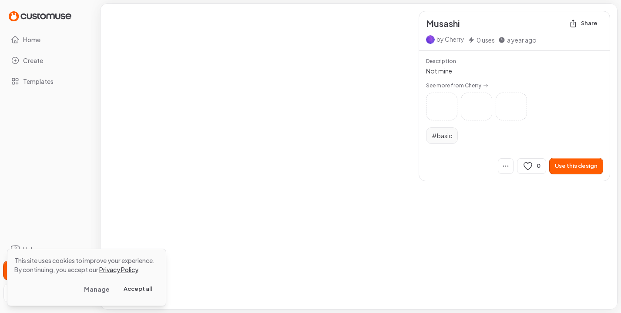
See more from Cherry (457, 85)
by (450, 39)
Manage (97, 289)
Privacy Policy (118, 269)
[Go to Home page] (40, 15)
